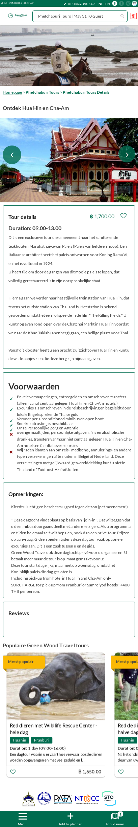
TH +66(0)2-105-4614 (81, 3)
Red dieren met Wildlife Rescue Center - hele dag (53, 726)
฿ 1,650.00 (89, 771)
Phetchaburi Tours (42, 92)
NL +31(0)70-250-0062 (19, 3)
